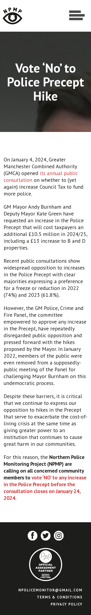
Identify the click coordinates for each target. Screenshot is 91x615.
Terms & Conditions (60, 597)
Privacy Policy (67, 604)
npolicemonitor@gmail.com (50, 590)
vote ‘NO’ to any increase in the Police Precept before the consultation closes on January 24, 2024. (45, 487)
